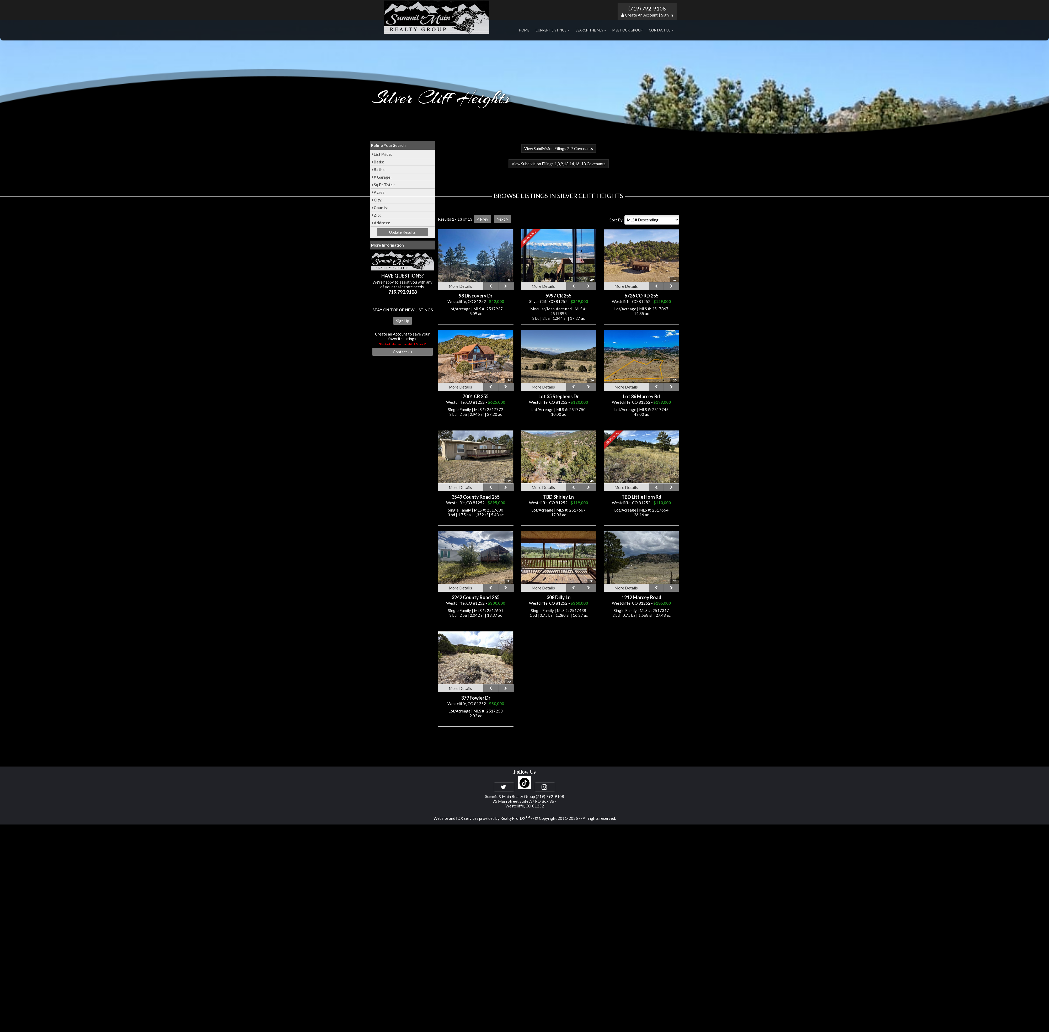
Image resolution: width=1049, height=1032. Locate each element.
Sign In (667, 15)
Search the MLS (591, 30)
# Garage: (383, 177)
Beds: (379, 161)
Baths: (380, 169)
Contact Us (661, 30)
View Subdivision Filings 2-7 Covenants (558, 148)
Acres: (380, 192)
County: (381, 207)
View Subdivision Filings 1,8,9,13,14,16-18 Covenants (559, 163)
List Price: (383, 154)
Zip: (377, 215)
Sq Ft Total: (384, 184)
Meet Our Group (627, 30)
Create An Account (641, 15)
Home (524, 30)
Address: (382, 222)
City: (378, 200)
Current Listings (552, 30)
